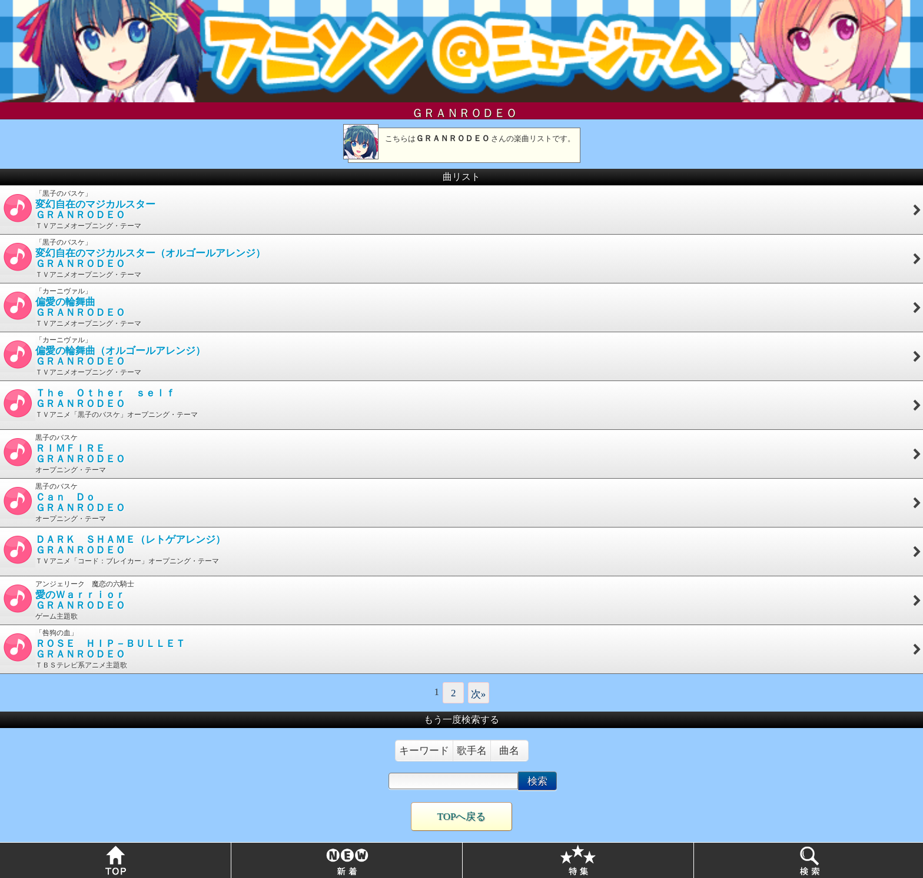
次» (478, 694)
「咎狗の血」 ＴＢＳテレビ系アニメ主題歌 (461, 649)
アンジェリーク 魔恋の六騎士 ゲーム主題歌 (461, 600)
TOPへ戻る (461, 816)
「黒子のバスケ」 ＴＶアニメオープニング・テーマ (461, 209)
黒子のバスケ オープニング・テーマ (461, 453)
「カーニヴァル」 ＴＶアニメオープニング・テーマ (461, 307)
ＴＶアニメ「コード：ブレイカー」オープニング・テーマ (461, 549)
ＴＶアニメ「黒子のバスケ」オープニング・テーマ (461, 403)
